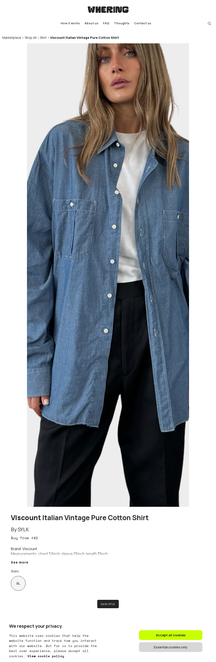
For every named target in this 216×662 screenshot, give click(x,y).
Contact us (142, 23)
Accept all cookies (170, 635)
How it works (70, 23)
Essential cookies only (170, 647)
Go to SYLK (108, 604)
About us (92, 23)
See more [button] (19, 562)
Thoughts (122, 23)
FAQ (106, 23)
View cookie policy (44, 656)
